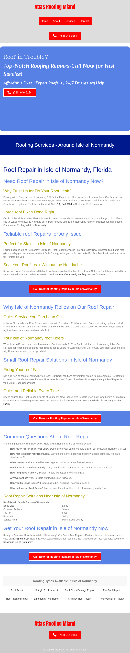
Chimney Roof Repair (79, 598)
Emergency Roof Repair (46, 598)
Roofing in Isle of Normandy (31, 225)
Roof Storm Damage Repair (79, 590)
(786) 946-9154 (64, 204)
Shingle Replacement (46, 590)
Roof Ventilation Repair (112, 598)
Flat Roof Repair (111, 590)
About (56, 21)
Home (44, 21)
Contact (84, 21)
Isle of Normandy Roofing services (77, 274)
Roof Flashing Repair (17, 598)
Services (70, 21)
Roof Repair (17, 590)
